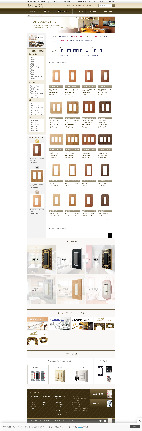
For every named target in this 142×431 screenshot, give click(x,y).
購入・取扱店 (76, 406)
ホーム (32, 15)
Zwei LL (45, 400)
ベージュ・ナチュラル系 (36, 107)
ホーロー (33, 69)
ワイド (81, 54)
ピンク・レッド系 (36, 112)
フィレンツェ (59, 406)
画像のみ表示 (65, 36)
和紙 (32, 74)
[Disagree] (139, 420)
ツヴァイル (58, 400)
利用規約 (57, 420)
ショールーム (76, 400)
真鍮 (32, 61)
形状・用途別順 (63, 40)
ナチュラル (34, 128)
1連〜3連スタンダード (95, 54)
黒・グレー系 (34, 105)
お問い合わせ (76, 402)
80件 (105, 36)
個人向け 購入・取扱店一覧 (80, 410)
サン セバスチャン (60, 404)
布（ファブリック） (36, 76)
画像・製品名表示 (77, 36)
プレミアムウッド (60, 399)
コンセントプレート (36, 90)
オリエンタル (34, 124)
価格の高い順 (88, 40)
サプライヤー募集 (36, 420)
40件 (101, 36)
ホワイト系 (34, 103)
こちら (80, 427)
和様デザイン (59, 402)
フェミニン (34, 130)
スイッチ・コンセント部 (61, 412)
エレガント (34, 120)
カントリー (34, 126)
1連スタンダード (62, 54)
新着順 (72, 40)
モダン (33, 122)
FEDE (44, 402)
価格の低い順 (79, 40)
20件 (96, 36)
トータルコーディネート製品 (36, 94)
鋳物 (32, 63)
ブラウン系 (34, 110)
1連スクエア (87, 54)
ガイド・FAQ (81, 5)
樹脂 (32, 78)
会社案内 (48, 420)
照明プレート (34, 92)
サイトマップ (92, 5)
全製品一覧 (76, 396)
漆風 (32, 71)
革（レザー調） (35, 67)
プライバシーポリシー (71, 420)
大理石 (33, 73)
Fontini (44, 404)
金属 (32, 59)
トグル (33, 88)
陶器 (32, 65)
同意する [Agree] (135, 426)
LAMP (44, 399)
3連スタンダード (76, 54)
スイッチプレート (36, 86)
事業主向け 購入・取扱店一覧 (81, 408)
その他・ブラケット (60, 414)
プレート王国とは (69, 5)
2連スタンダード (69, 54)
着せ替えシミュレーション (79, 398)
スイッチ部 (34, 97)
